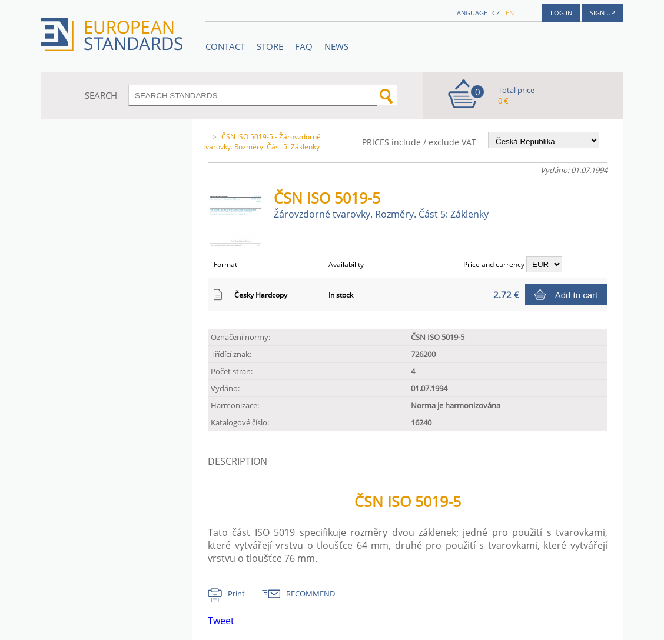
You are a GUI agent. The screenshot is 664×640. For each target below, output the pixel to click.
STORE (270, 46)
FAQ (304, 46)
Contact (225, 46)
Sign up (602, 12)
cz (496, 12)
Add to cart (576, 295)
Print (236, 593)
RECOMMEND (310, 593)
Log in (561, 12)
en (510, 12)
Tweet (221, 620)
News (336, 46)
